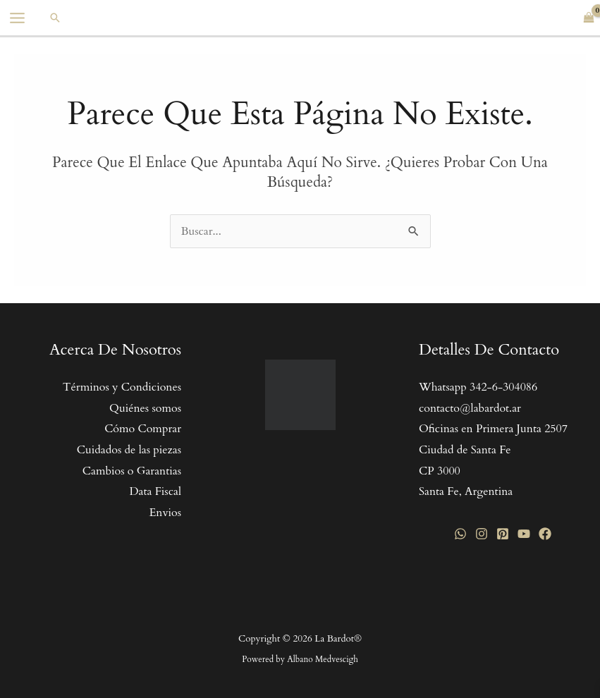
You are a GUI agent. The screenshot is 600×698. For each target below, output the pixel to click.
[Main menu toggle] (17, 18)
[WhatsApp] (460, 533)
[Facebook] (545, 533)
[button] (55, 17)
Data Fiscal (155, 491)
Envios (165, 512)
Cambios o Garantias (131, 471)
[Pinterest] (502, 533)
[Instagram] (481, 533)
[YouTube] (524, 533)
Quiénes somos (145, 408)
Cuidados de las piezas (129, 450)
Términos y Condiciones (122, 387)
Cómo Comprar (142, 428)
